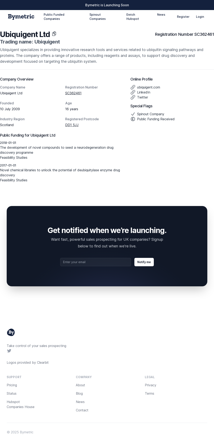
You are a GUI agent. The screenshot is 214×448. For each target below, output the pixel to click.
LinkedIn (143, 92)
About (80, 385)
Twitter (142, 97)
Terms (149, 393)
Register (183, 16)
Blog (79, 393)
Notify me (144, 262)
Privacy (150, 385)
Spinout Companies (97, 16)
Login (200, 16)
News (161, 14)
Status (12, 393)
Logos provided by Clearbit (28, 362)
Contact (82, 410)
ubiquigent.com (148, 87)
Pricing (12, 385)
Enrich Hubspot (132, 16)
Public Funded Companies (54, 16)
